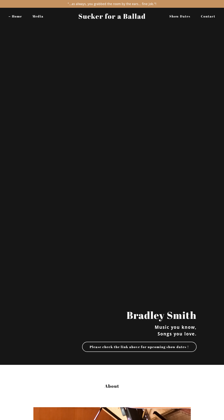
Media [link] (38, 16)
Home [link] (17, 16)
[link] (112, 17)
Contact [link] (208, 16)
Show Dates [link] (179, 16)
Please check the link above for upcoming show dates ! (139, 347)
